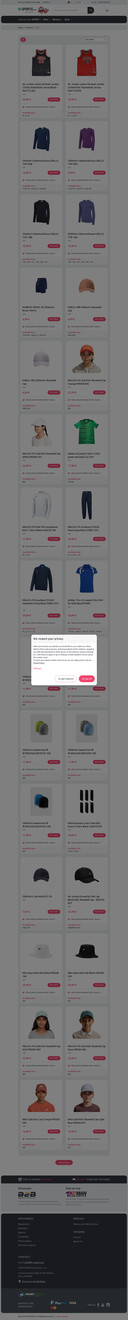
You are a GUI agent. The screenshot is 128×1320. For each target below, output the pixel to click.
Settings (37, 668)
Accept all (86, 679)
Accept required (65, 679)
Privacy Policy (38, 663)
